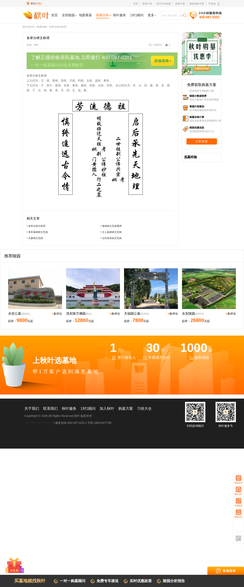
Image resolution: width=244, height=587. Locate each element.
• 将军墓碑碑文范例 (37, 232)
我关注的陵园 (163, 3)
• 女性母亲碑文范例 (111, 238)
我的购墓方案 (196, 3)
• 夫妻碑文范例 (35, 238)
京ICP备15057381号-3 (38, 422)
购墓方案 (180, 3)
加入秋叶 (107, 409)
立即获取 (201, 141)
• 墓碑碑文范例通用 (111, 226)
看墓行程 (147, 3)
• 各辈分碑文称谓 (36, 226)
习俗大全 (144, 409)
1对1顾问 (88, 409)
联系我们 (50, 409)
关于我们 (31, 409)
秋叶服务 (69, 409)
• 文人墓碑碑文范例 (111, 232)
